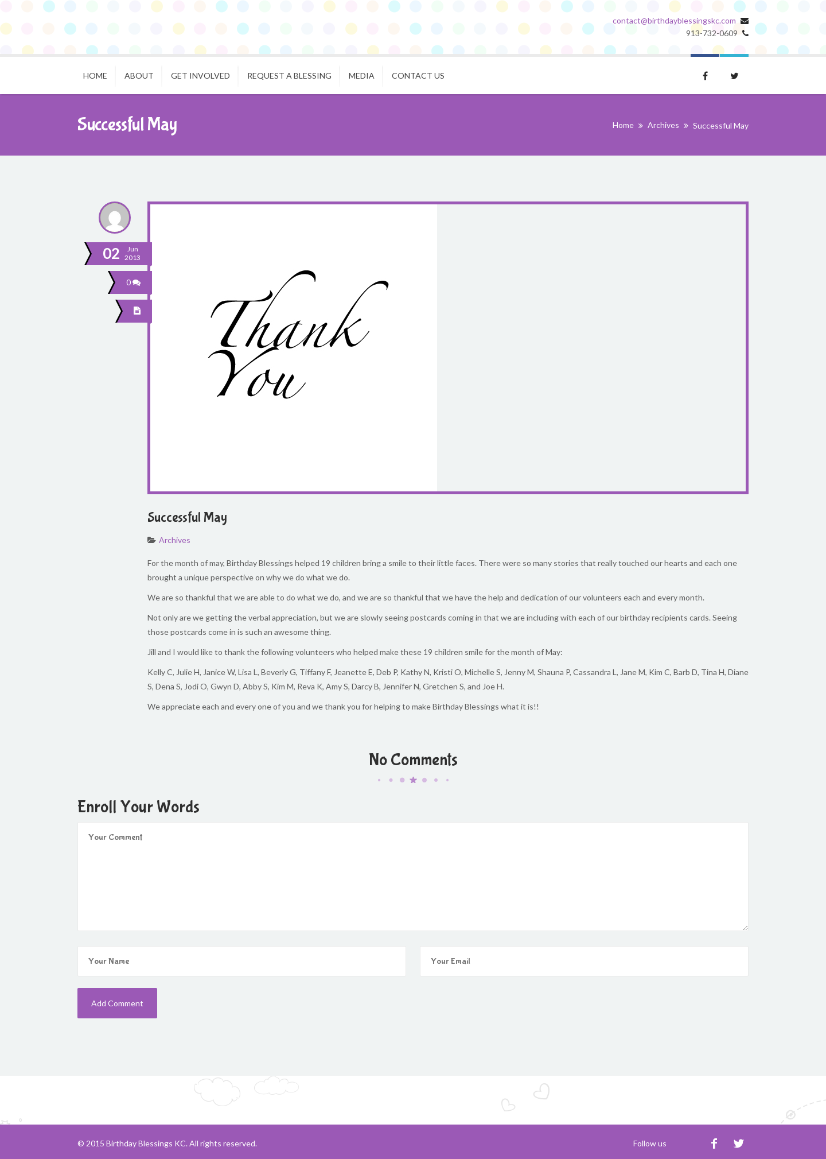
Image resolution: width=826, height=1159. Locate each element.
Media (362, 75)
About (139, 75)
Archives (663, 125)
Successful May (187, 517)
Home (95, 75)
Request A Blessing (289, 75)
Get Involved (200, 75)
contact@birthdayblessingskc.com (674, 20)
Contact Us (418, 75)
